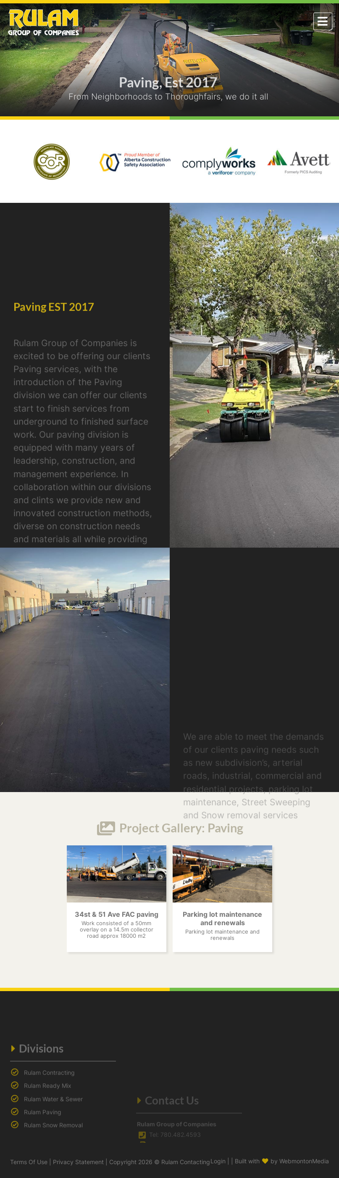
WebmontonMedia (304, 1161)
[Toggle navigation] (322, 21)
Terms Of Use (28, 1161)
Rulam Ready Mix (47, 1137)
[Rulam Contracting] (43, 21)
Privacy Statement (78, 1161)
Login (218, 1161)
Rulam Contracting (49, 1124)
